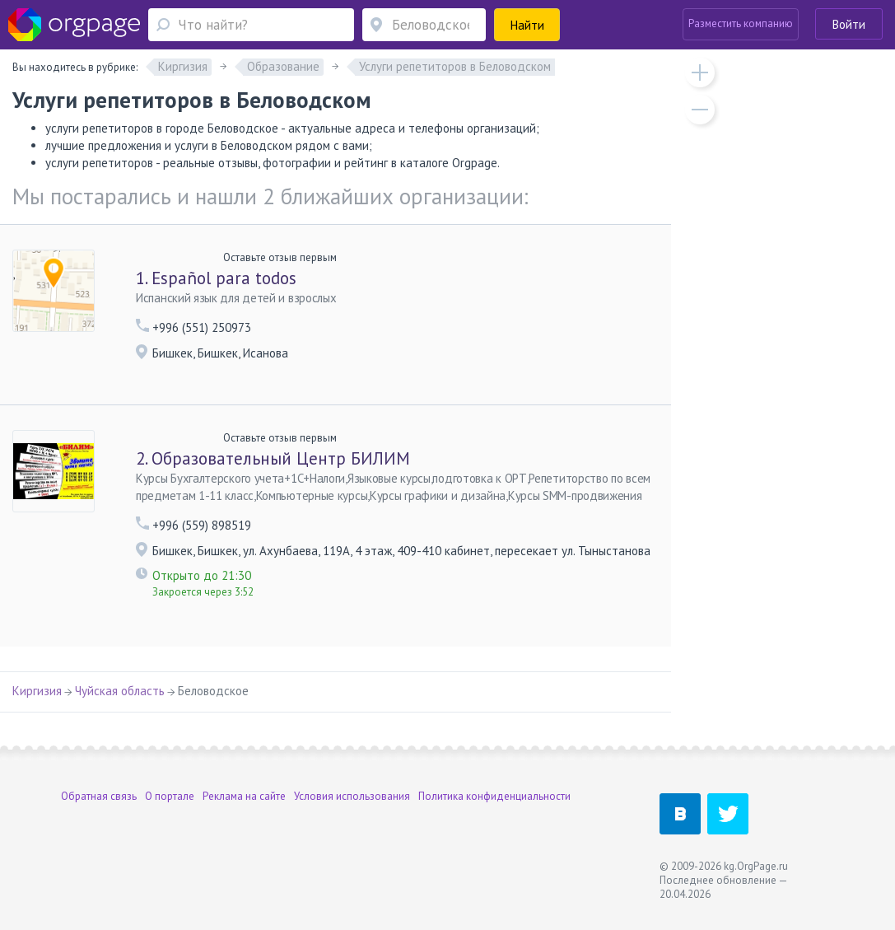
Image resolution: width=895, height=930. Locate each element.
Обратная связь (99, 796)
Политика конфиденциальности (494, 796)
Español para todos (216, 278)
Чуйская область (120, 691)
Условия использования (352, 796)
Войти (848, 24)
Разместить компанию (740, 23)
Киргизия (37, 691)
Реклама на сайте (244, 796)
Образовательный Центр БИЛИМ (273, 458)
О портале (169, 796)
